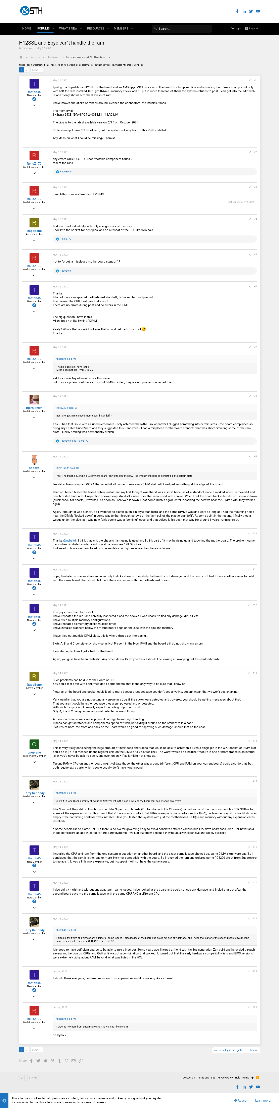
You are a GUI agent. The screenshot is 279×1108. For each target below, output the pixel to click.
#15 (255, 781)
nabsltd (34, 468)
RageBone (34, 231)
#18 (255, 918)
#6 (255, 286)
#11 (255, 569)
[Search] (182, 29)
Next (35, 70)
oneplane (34, 752)
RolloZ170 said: (65, 407)
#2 (255, 152)
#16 (255, 846)
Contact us (189, 1077)
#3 (255, 187)
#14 (255, 740)
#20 (255, 1007)
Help (237, 1077)
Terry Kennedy (34, 793)
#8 (255, 396)
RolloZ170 (34, 163)
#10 (255, 533)
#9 (255, 456)
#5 (255, 254)
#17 (255, 882)
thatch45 (27, 48)
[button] (53, 29)
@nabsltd (69, 540)
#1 (255, 80)
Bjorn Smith (34, 408)
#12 (255, 605)
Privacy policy (225, 1077)
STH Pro (33, 1077)
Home (245, 1077)
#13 (255, 673)
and (74, 440)
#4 (255, 219)
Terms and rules (206, 1077)
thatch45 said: (64, 358)
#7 (255, 347)
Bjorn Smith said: (65, 468)
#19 (255, 971)
